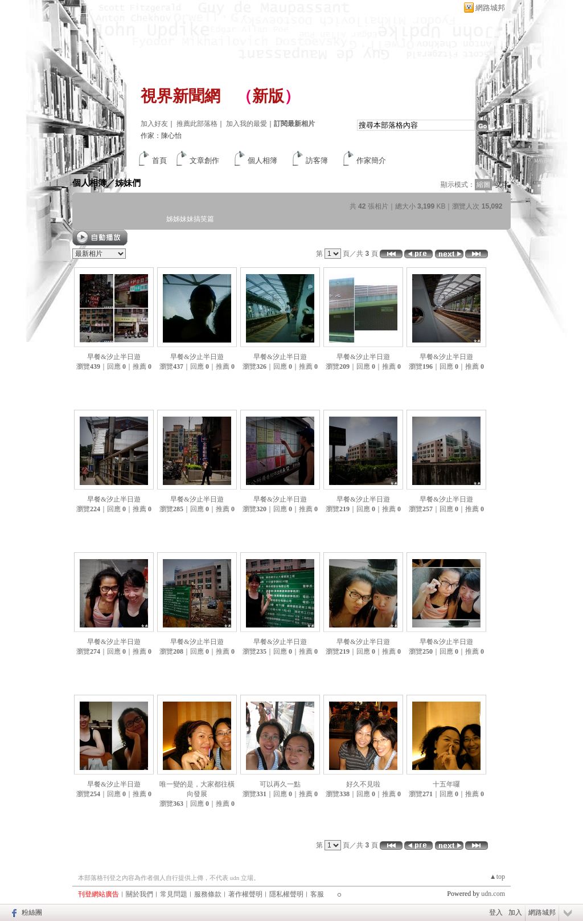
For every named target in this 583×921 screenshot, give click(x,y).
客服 (317, 894)
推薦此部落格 (196, 124)
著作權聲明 (245, 894)
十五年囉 (446, 784)
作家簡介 (371, 160)
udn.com (493, 894)
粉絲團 (32, 912)
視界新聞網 (180, 96)
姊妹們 (128, 183)
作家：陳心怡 (161, 136)
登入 (496, 912)
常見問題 (173, 894)
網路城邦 (490, 7)
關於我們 (139, 894)
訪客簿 (317, 160)
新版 (268, 96)
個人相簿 (262, 160)
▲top (497, 877)
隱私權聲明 (286, 894)
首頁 (159, 160)
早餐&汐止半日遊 (113, 357)
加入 (515, 912)
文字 (502, 185)
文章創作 (204, 160)
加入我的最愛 (246, 124)
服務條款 (207, 894)
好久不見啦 (363, 784)
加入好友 (154, 124)
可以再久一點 (280, 784)
